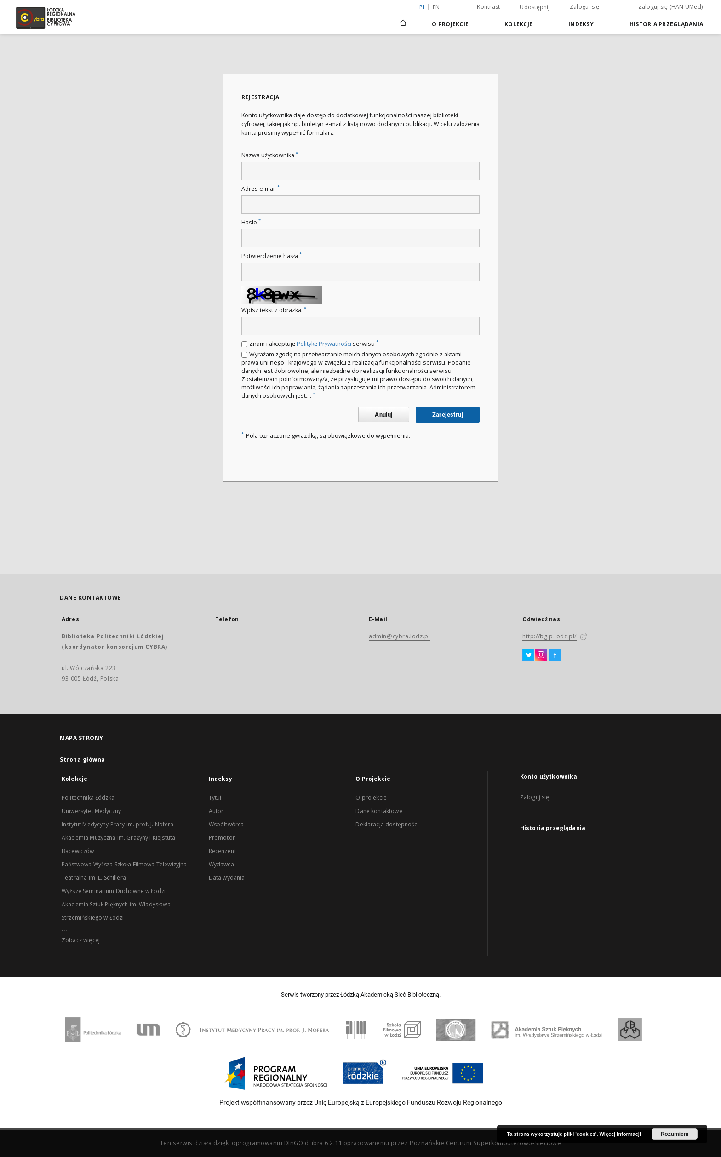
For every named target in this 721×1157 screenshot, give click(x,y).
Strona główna (82, 759)
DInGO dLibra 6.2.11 (313, 1143)
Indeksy (581, 24)
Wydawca (221, 864)
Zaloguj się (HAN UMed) (670, 7)
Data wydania (227, 878)
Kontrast (488, 7)
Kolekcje (518, 24)
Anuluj (383, 414)
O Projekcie (450, 24)
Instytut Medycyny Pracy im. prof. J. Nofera (117, 824)
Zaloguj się (585, 7)
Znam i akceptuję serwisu (313, 344)
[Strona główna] (403, 19)
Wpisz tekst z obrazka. (273, 310)
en (436, 7)
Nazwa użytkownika (269, 155)
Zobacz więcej (81, 940)
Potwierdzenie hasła (271, 256)
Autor (216, 811)
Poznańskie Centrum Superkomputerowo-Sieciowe (485, 1143)
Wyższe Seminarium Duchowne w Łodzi (114, 891)
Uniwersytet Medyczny (91, 811)
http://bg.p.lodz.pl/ (549, 636)
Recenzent (222, 851)
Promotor (222, 838)
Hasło (251, 222)
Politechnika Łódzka (88, 798)
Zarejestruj (447, 414)
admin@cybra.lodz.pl (399, 636)
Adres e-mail (260, 189)
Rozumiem (675, 1134)
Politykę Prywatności (324, 344)
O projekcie (371, 798)
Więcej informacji (620, 1134)
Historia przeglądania (666, 24)
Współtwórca (226, 824)
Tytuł (215, 798)
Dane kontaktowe (378, 811)
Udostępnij (535, 7)
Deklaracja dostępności (386, 824)
